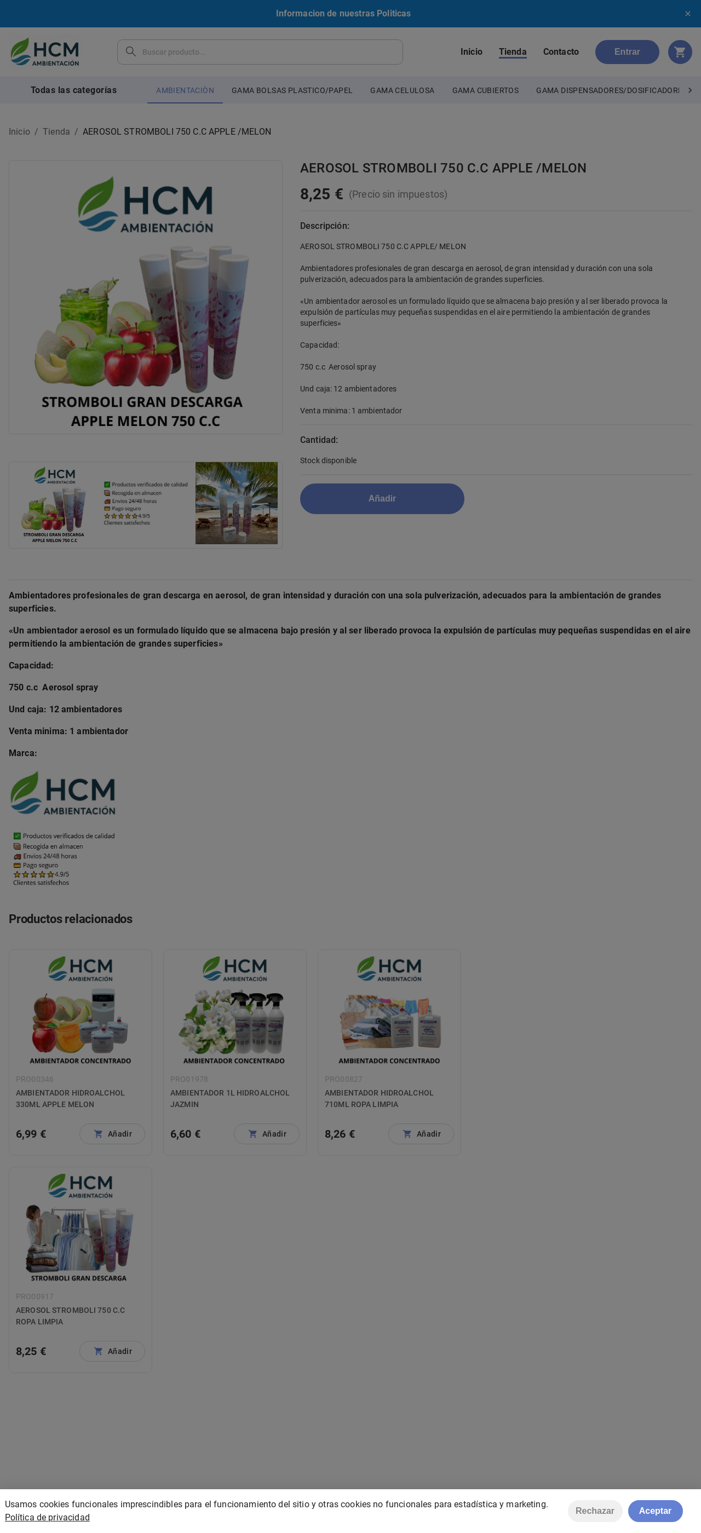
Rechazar (595, 1513)
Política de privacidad (47, 1520)
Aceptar (655, 1513)
